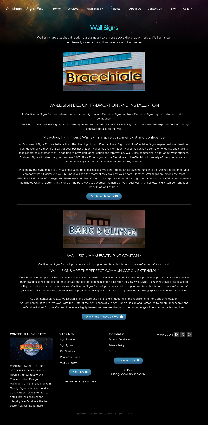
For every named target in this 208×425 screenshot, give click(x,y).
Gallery (187, 8)
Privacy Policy (116, 345)
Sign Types (95, 8)
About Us (135, 8)
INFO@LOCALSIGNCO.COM (128, 374)
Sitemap (113, 351)
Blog (173, 8)
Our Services (67, 351)
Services (74, 8)
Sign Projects (67, 339)
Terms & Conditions (120, 339)
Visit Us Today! (68, 362)
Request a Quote (70, 357)
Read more (36, 405)
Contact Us (156, 8)
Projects (116, 8)
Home (57, 8)
